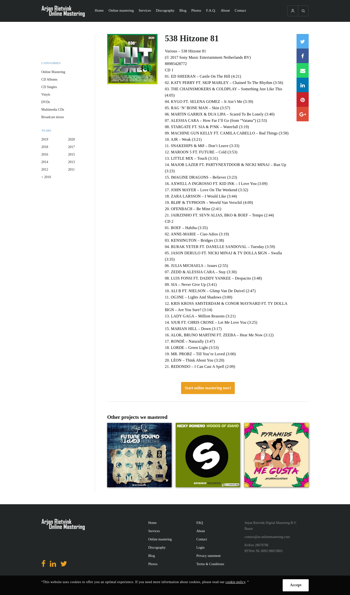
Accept (295, 585)
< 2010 (46, 177)
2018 (44, 147)
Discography (165, 10)
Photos (196, 10)
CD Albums (49, 79)
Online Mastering (53, 72)
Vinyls (45, 94)
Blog (182, 10)
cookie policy (235, 582)
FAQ (199, 523)
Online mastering (121, 10)
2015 (71, 154)
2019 (44, 139)
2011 (71, 169)
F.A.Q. (211, 10)
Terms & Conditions (210, 564)
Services (145, 10)
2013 (71, 162)
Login (200, 547)
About (225, 10)
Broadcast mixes (52, 117)
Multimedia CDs (52, 109)
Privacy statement (208, 556)
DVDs (45, 102)
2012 (44, 169)
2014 (44, 162)
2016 (44, 154)
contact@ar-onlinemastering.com (267, 537)
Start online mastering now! (208, 388)
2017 (71, 147)
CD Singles (49, 87)
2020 (71, 139)
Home (99, 10)
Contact (240, 10)
